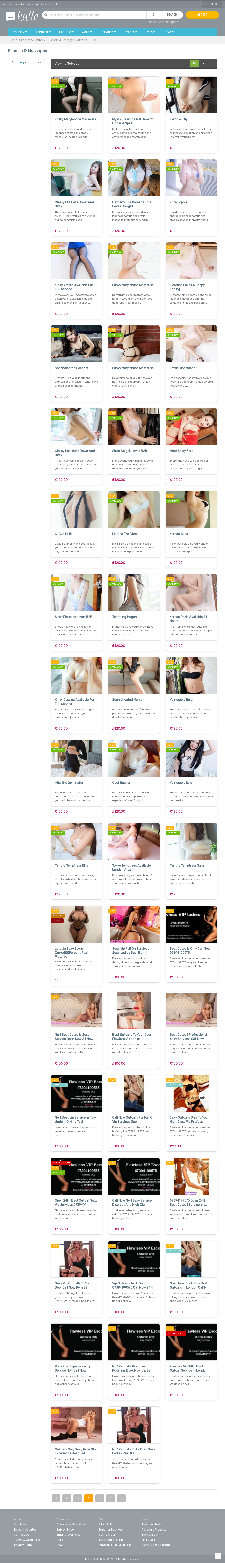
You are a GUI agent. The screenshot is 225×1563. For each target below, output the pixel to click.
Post (202, 14)
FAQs (59, 1545)
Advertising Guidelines (71, 1524)
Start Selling (107, 1524)
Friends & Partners (33, 40)
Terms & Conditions (27, 1540)
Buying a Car (149, 1534)
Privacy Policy (23, 1545)
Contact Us (21, 1534)
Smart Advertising (68, 1534)
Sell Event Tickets (111, 1540)
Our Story (20, 1524)
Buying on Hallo (151, 1524)
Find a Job (148, 1540)
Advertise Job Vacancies (115, 1545)
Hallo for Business (111, 1529)
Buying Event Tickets (155, 1545)
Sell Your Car (107, 1534)
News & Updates (25, 1529)
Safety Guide (65, 1529)
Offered (83, 40)
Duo (94, 40)
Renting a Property (153, 1529)
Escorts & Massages (163, 22)
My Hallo (211, 4)
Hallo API (62, 1540)
